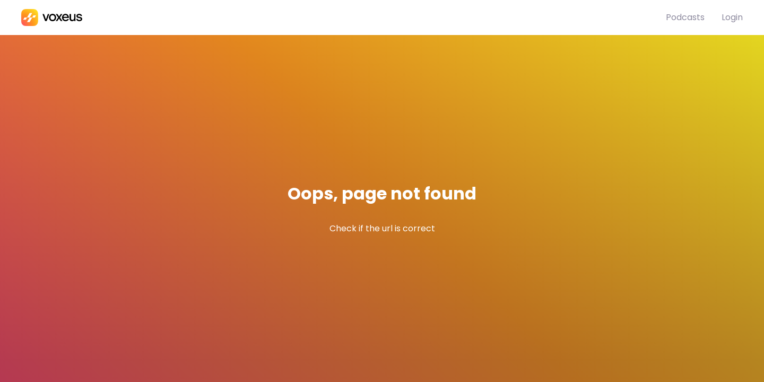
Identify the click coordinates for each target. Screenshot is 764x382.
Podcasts (685, 17)
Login (732, 17)
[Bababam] (343, 17)
